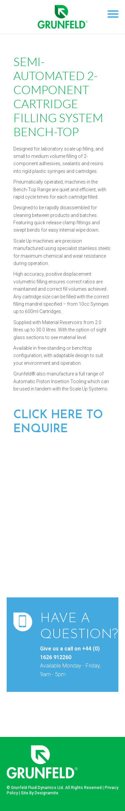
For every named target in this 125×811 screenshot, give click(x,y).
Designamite (46, 793)
